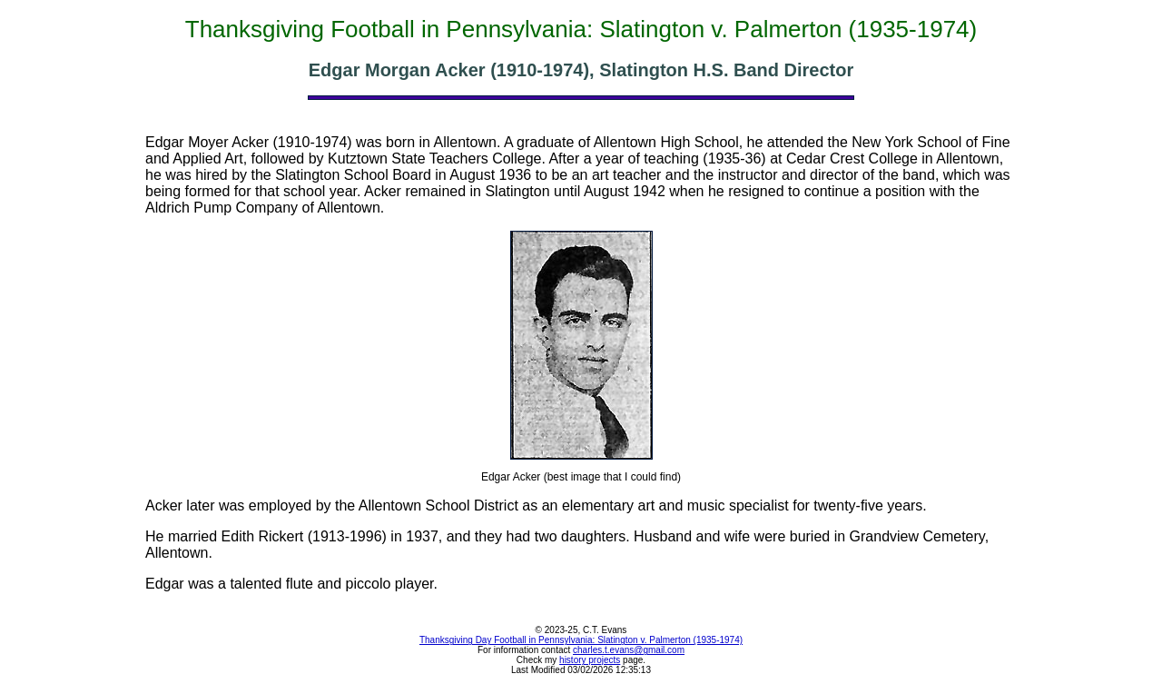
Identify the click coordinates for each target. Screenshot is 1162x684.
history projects (589, 660)
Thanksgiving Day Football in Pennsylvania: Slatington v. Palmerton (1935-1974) (581, 640)
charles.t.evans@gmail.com (628, 650)
